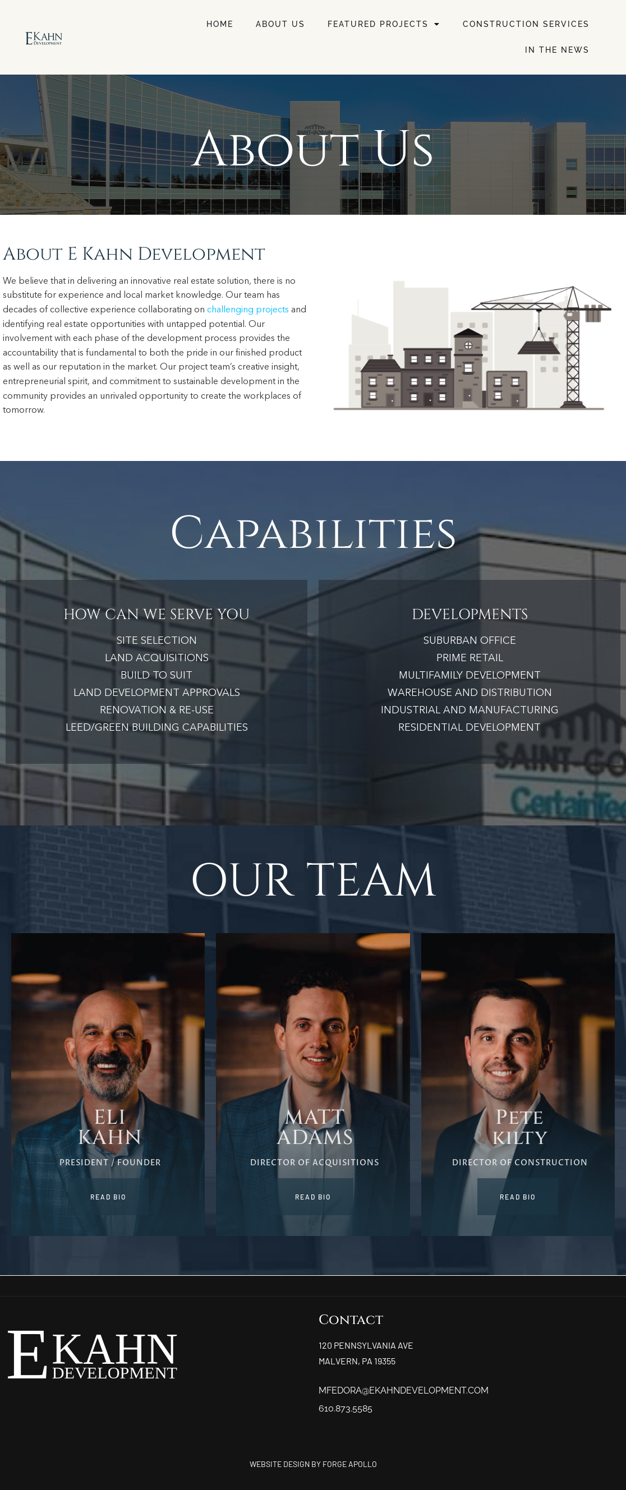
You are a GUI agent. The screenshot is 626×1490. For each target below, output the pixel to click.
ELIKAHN (109, 1127)
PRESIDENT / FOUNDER (110, 1162)
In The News (557, 49)
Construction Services (526, 24)
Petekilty (520, 1127)
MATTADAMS (315, 1127)
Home (219, 24)
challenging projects (248, 310)
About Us (280, 24)
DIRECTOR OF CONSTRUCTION (520, 1162)
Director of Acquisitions (314, 1162)
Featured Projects (384, 24)
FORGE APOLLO (350, 1464)
